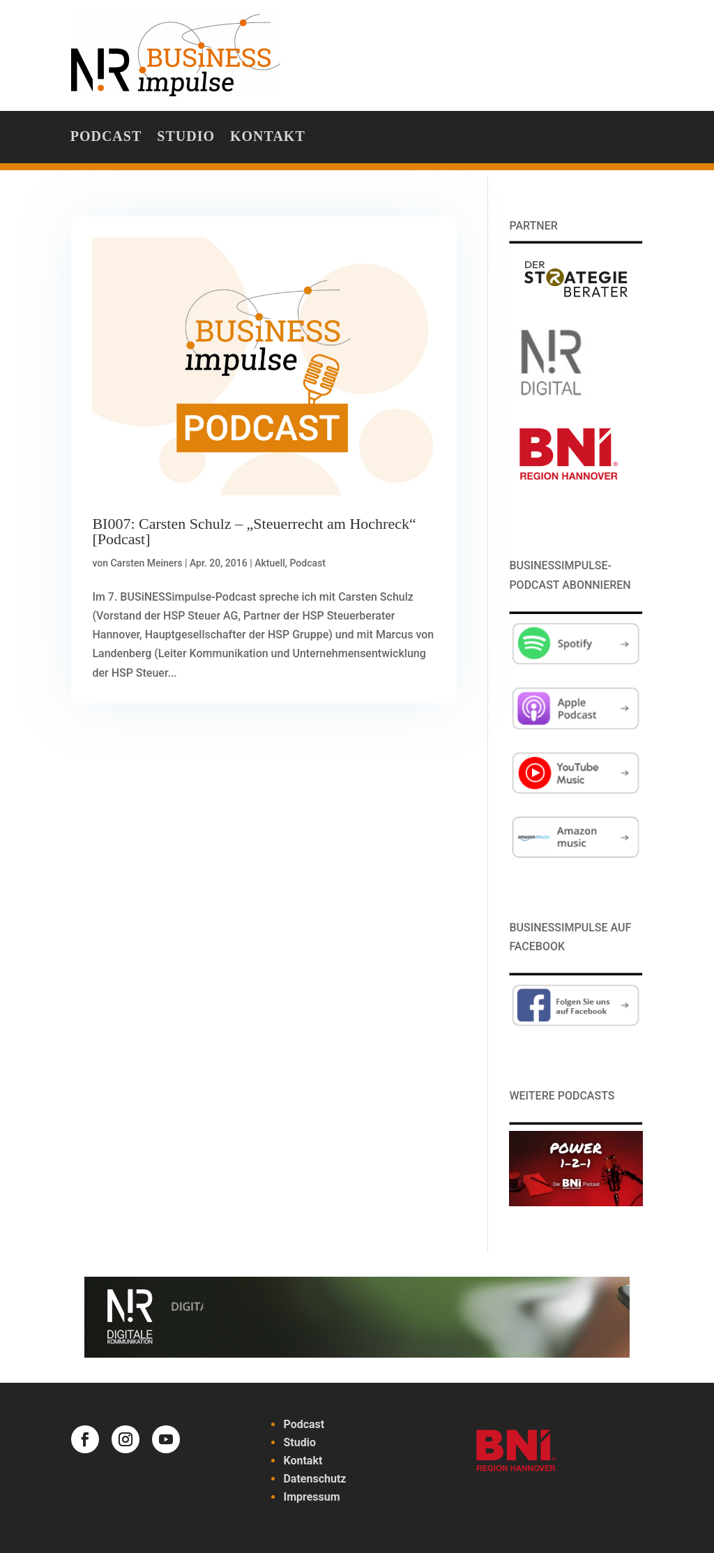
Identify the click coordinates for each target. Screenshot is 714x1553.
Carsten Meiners (146, 563)
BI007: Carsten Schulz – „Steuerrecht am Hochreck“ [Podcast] (254, 531)
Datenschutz (314, 1478)
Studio (186, 137)
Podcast (106, 137)
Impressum (311, 1496)
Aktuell (270, 563)
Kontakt (267, 137)
